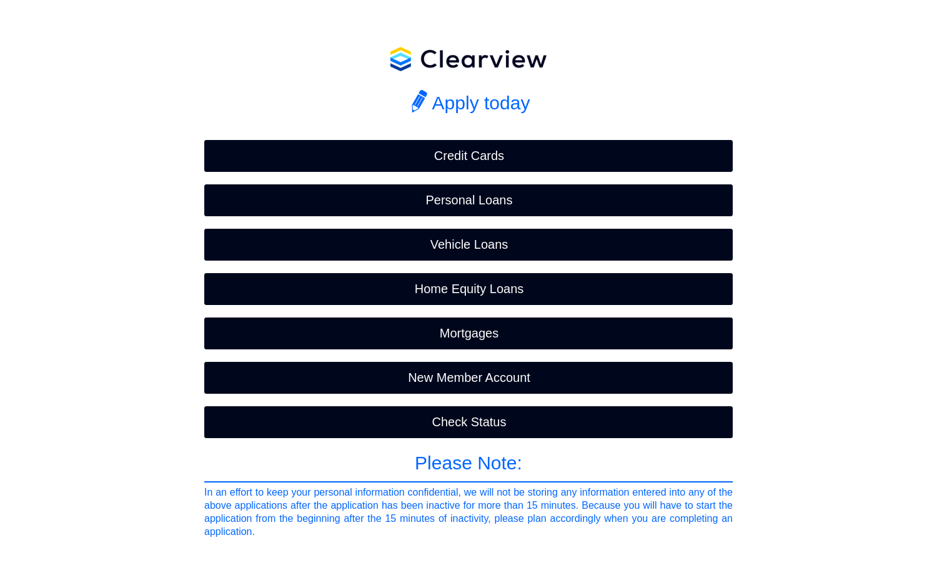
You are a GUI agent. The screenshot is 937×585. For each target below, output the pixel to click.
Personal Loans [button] (469, 200)
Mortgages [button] (469, 333)
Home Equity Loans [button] (469, 289)
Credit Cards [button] (469, 155)
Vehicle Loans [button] (469, 244)
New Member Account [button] (469, 377)
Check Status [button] (469, 422)
